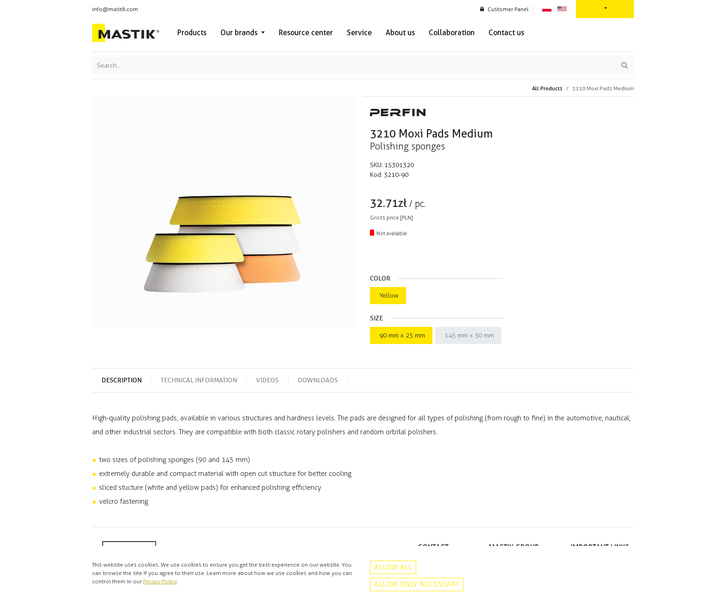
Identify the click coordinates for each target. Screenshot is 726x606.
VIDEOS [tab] (267, 380)
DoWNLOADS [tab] (318, 380)
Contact (619, 571)
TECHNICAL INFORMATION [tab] (199, 380)
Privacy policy (612, 560)
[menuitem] (191, 33)
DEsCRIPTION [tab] (121, 380)
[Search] (624, 65)
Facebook (436, 580)
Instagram (436, 590)
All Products (547, 88)
